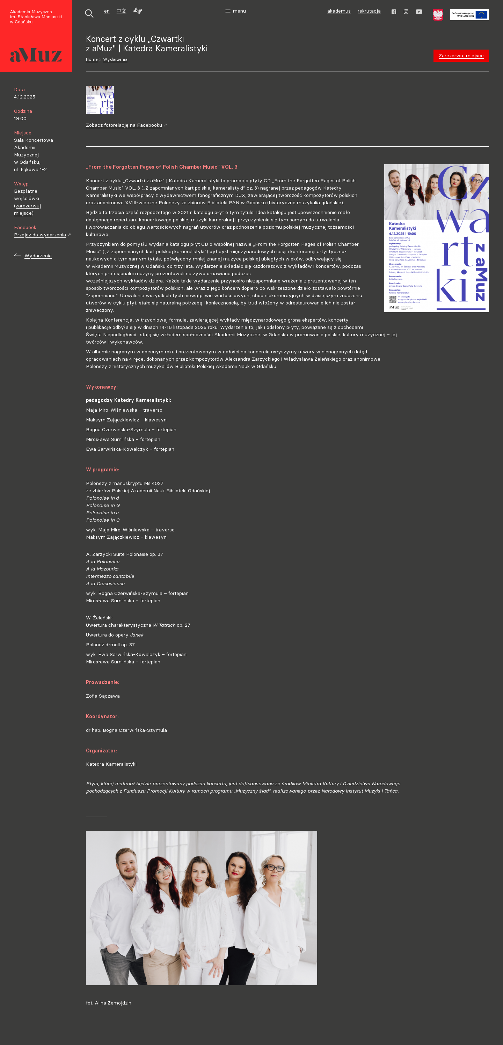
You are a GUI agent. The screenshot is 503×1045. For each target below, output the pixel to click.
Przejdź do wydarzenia (42, 234)
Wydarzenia (115, 59)
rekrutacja (369, 11)
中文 (121, 11)
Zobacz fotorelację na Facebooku (126, 125)
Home (92, 59)
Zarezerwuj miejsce (461, 55)
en (107, 11)
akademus (339, 11)
